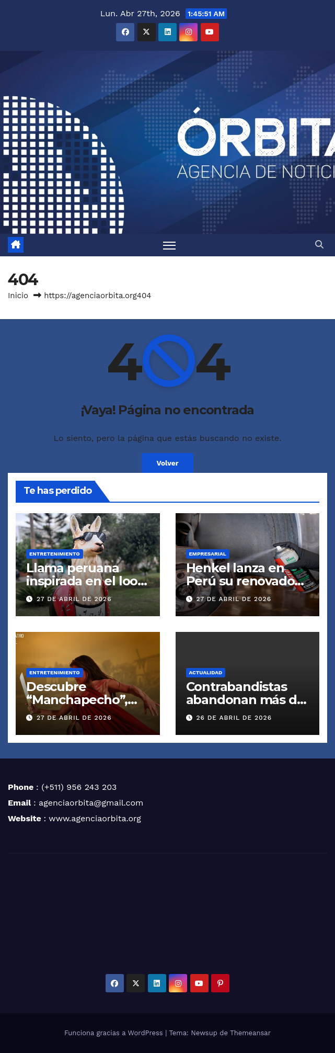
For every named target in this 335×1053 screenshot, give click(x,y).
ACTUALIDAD (206, 672)
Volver (167, 463)
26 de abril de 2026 (234, 717)
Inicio (18, 295)
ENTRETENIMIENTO (54, 554)
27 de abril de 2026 (74, 599)
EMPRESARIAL (207, 554)
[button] (319, 245)
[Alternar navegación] (169, 245)
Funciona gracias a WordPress (114, 1033)
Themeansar (250, 1033)
